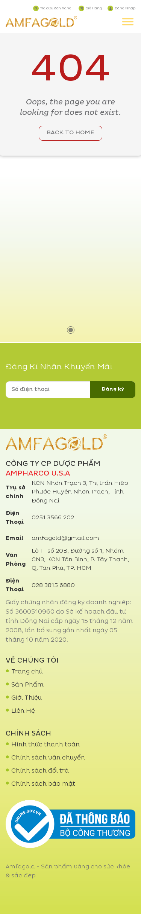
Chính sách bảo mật (43, 784)
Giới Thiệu (26, 698)
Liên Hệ (23, 711)
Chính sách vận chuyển (48, 758)
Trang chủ (27, 672)
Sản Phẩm (27, 685)
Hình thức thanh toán (45, 745)
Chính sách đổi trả (40, 771)
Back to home (70, 133)
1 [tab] (70, 330)
